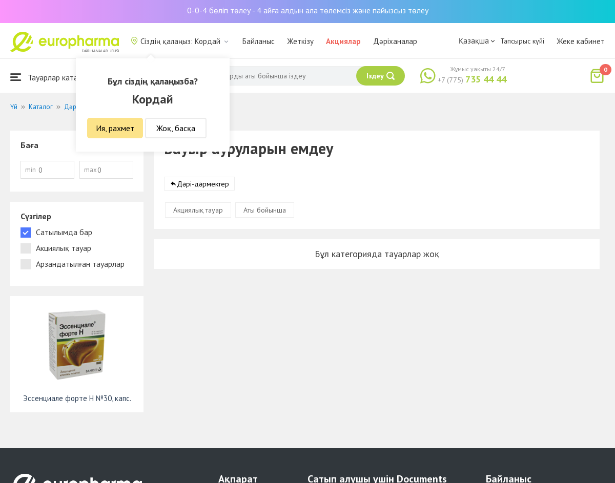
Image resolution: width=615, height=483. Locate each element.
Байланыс (258, 41)
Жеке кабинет (581, 41)
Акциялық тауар (198, 210)
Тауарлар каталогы (52, 77)
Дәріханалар (395, 41)
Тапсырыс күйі (522, 41)
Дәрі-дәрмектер (203, 183)
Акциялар (343, 41)
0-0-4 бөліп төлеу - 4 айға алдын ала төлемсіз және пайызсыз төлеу (307, 10)
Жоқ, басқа (175, 128)
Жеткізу (300, 41)
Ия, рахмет (115, 128)
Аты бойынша (264, 210)
